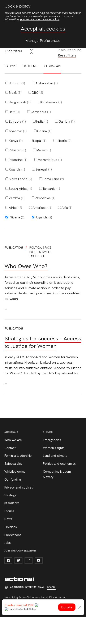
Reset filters (67, 55)
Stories (9, 511)
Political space (40, 248)
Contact (10, 448)
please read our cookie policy (39, 19)
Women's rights (53, 448)
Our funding (12, 480)
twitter (18, 560)
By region (52, 66)
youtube (39, 560)
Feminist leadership (18, 456)
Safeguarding (13, 464)
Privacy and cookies (18, 488)
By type (11, 66)
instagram (29, 560)
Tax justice (37, 256)
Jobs (7, 543)
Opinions (10, 527)
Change (51, 587)
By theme (30, 66)
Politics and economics (59, 464)
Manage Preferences (43, 40)
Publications (12, 535)
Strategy (10, 495)
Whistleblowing (14, 472)
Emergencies (52, 440)
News (8, 519)
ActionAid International (19, 579)
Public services (40, 252)
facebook (8, 560)
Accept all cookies (43, 29)
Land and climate (55, 456)
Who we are (13, 440)
